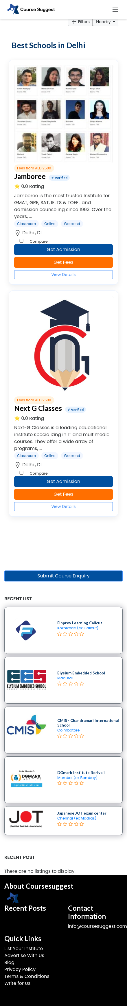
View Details (63, 274)
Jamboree (30, 176)
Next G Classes (38, 408)
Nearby (104, 22)
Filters (80, 22)
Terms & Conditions (26, 976)
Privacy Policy (20, 969)
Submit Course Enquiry (63, 575)
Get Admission (63, 249)
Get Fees (63, 262)
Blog (9, 962)
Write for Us (17, 983)
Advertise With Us (24, 955)
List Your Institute (23, 948)
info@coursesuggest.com (97, 926)
